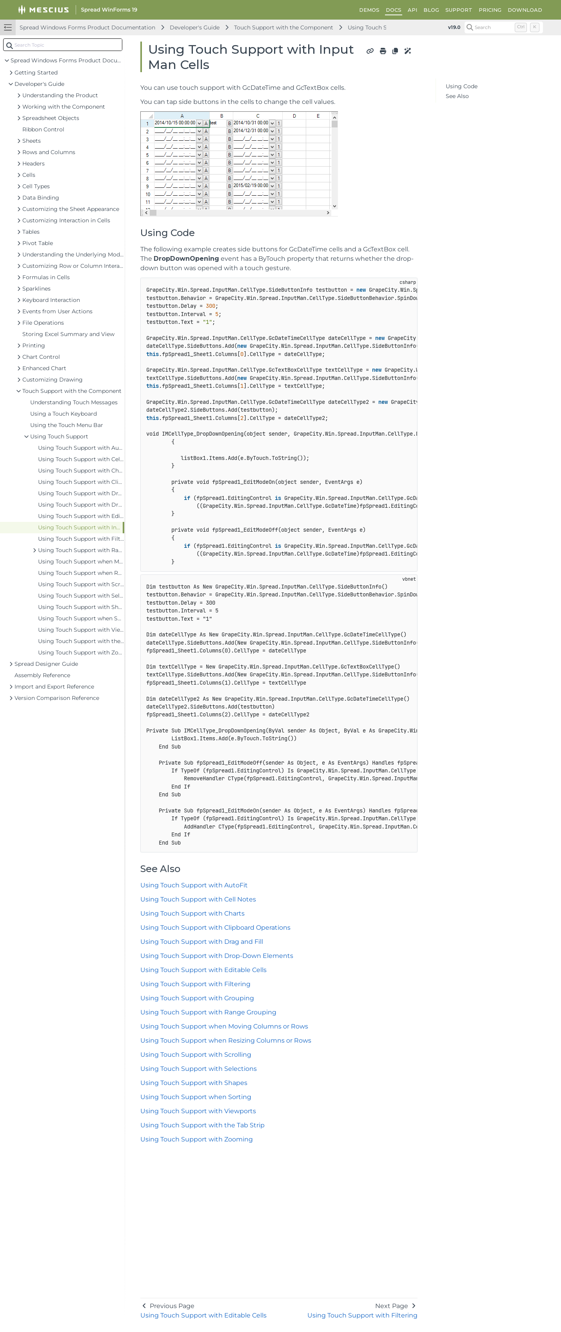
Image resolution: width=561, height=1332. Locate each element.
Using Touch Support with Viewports (198, 1111)
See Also (457, 96)
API (412, 10)
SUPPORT (458, 10)
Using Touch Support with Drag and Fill (201, 941)
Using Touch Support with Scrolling (195, 1054)
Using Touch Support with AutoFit (194, 885)
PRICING (490, 10)
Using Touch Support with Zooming (196, 1139)
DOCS (393, 10)
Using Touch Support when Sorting (195, 1097)
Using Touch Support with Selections (198, 1068)
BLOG (431, 10)
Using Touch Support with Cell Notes (198, 899)
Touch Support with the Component (283, 27)
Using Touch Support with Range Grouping (208, 1012)
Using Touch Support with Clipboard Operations (215, 927)
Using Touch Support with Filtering (195, 984)
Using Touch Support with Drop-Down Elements (216, 955)
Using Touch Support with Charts (192, 913)
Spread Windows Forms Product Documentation (87, 27)
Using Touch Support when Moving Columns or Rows (224, 1026)
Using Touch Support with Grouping (197, 998)
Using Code (461, 86)
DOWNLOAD (525, 10)
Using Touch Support (377, 27)
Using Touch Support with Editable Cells (203, 970)
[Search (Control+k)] (504, 27)
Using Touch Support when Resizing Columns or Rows (225, 1040)
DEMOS (369, 10)
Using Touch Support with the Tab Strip (202, 1125)
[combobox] (62, 44)
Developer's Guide (195, 27)
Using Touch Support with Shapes (193, 1083)
